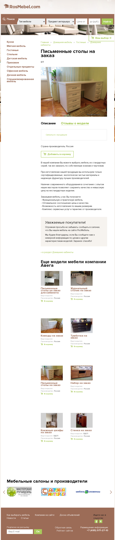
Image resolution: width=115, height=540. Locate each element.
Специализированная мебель (20, 80)
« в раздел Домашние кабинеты (57, 252)
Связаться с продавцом (56, 135)
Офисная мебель (17, 70)
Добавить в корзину (59, 154)
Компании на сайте (44, 515)
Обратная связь (63, 527)
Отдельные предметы (20, 66)
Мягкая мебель (16, 46)
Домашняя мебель (62, 42)
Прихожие (13, 62)
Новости (11, 518)
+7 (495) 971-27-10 (97, 530)
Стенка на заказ (81, 430)
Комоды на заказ (52, 336)
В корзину (48, 301)
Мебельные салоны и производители (47, 481)
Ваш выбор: (103, 38)
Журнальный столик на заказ (81, 289)
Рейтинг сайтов (65, 530)
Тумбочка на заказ (79, 337)
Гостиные (13, 50)
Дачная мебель (16, 75)
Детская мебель (17, 58)
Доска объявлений (70, 515)
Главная (45, 42)
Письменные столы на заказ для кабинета (50, 290)
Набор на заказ (80, 383)
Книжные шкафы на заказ (52, 431)
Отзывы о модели (75, 123)
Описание (48, 123)
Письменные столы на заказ (50, 384)
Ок (38, 531)
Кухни (10, 41)
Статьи (24, 518)
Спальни (12, 54)
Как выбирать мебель (18, 515)
